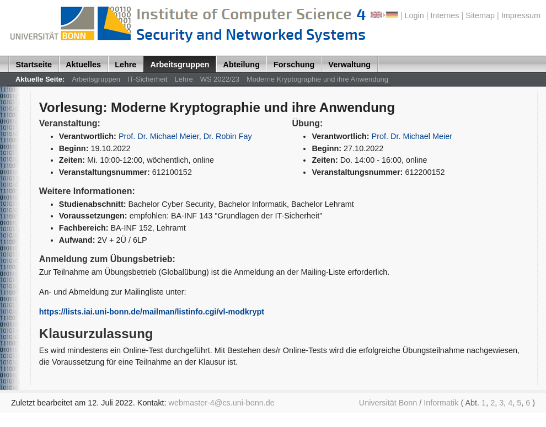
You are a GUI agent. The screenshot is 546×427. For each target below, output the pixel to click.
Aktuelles (83, 64)
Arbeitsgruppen (179, 64)
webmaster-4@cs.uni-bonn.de (222, 402)
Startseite (34, 64)
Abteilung (241, 64)
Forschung (294, 64)
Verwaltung (349, 64)
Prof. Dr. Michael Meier (159, 136)
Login (414, 15)
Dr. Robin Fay (228, 136)
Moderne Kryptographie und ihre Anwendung (317, 79)
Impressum (520, 15)
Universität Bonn (388, 402)
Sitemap (480, 15)
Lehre (125, 64)
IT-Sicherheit (147, 79)
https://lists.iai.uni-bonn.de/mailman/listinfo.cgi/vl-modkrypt (151, 311)
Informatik (441, 402)
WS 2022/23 (219, 79)
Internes (445, 15)
